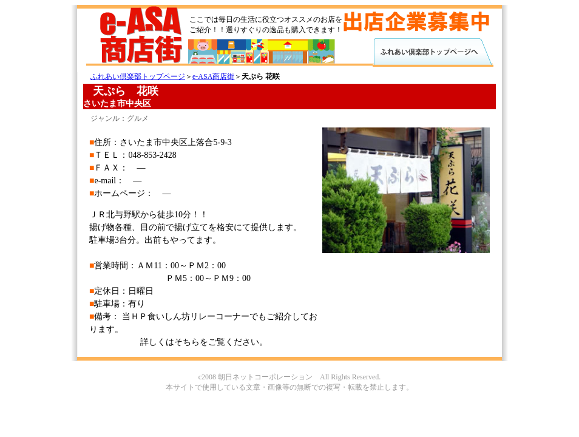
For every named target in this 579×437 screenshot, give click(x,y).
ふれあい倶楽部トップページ (137, 76)
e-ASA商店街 (213, 76)
